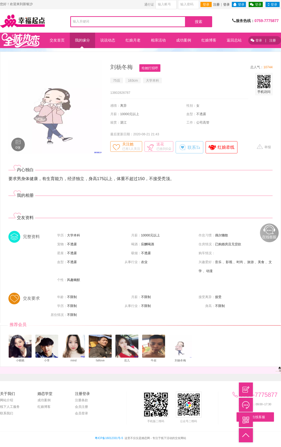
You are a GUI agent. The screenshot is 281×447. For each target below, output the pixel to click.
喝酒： (136, 244)
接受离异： (207, 297)
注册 (216, 4)
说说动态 (107, 40)
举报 (264, 146)
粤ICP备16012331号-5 (109, 438)
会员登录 (81, 413)
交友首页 (57, 40)
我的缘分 (82, 40)
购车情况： (207, 253)
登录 (206, 4)
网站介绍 (6, 400)
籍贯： (115, 122)
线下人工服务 (10, 407)
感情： (115, 105)
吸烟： (136, 253)
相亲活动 (158, 40)
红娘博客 (208, 40)
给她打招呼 (150, 68)
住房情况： (207, 244)
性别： (191, 105)
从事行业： (133, 262)
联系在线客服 (255, 417)
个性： (62, 280)
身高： (210, 306)
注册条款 (81, 400)
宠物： (62, 244)
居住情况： (59, 315)
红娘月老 (133, 40)
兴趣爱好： (207, 262)
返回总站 (234, 40)
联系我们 (6, 413)
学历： (62, 235)
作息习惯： (207, 235)
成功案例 (183, 40)
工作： (191, 122)
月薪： (115, 114)
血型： (191, 114)
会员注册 (81, 407)
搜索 (198, 22)
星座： (62, 253)
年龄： (62, 297)
